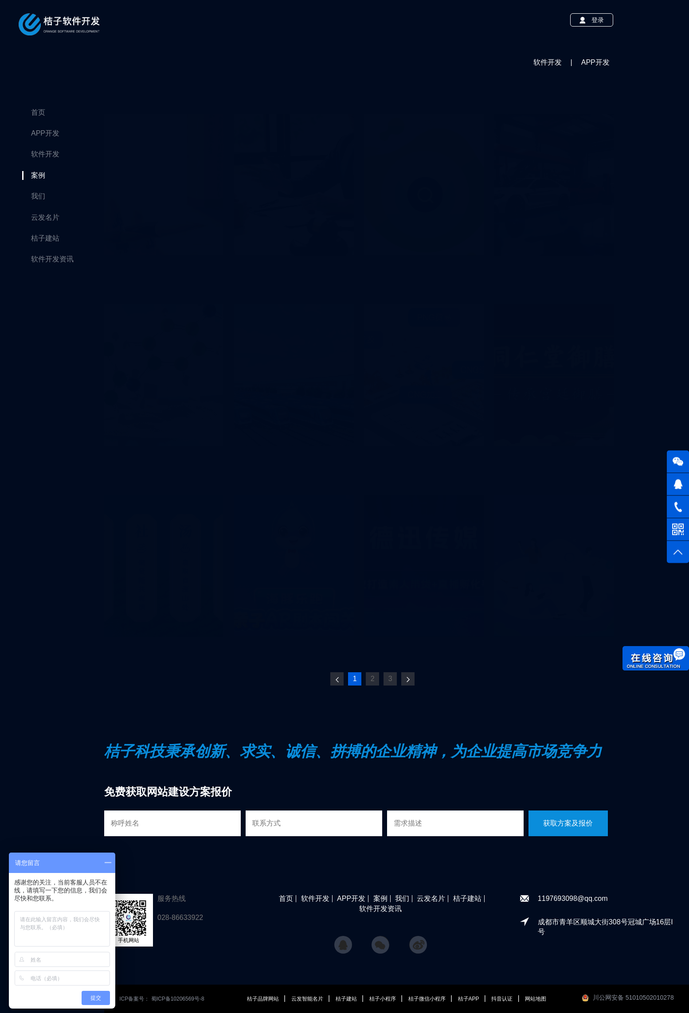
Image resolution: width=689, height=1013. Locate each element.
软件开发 (45, 154)
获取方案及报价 (568, 823)
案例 (38, 175)
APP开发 (45, 133)
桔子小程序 (383, 999)
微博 (418, 940)
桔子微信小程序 (427, 999)
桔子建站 (45, 238)
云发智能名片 (308, 999)
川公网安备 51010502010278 (633, 997)
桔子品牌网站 (263, 999)
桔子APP (469, 999)
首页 (38, 112)
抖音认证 (502, 999)
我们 (38, 196)
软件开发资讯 (52, 259)
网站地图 (535, 999)
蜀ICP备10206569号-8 (177, 999)
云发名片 (45, 217)
